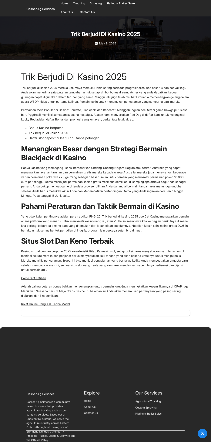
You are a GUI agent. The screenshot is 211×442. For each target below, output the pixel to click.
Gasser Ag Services (40, 9)
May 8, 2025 (107, 43)
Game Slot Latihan (33, 278)
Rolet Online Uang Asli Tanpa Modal (45, 304)
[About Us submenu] (74, 12)
